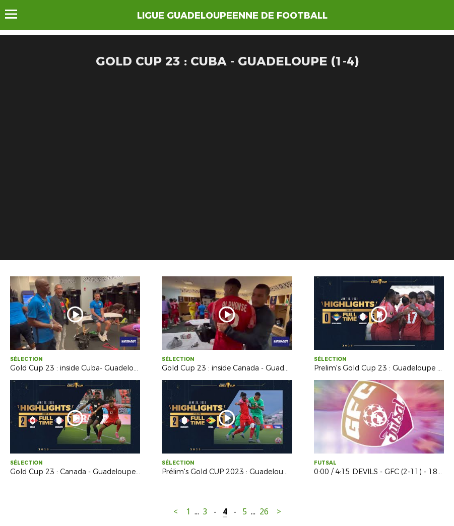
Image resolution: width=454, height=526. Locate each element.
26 (264, 511)
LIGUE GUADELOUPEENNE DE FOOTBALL (232, 15)
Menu (16, 14)
